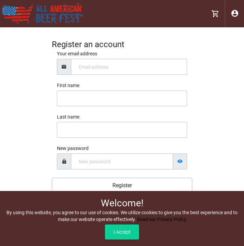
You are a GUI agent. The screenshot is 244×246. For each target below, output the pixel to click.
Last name (68, 116)
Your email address (77, 53)
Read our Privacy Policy (161, 219)
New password (73, 148)
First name (68, 85)
